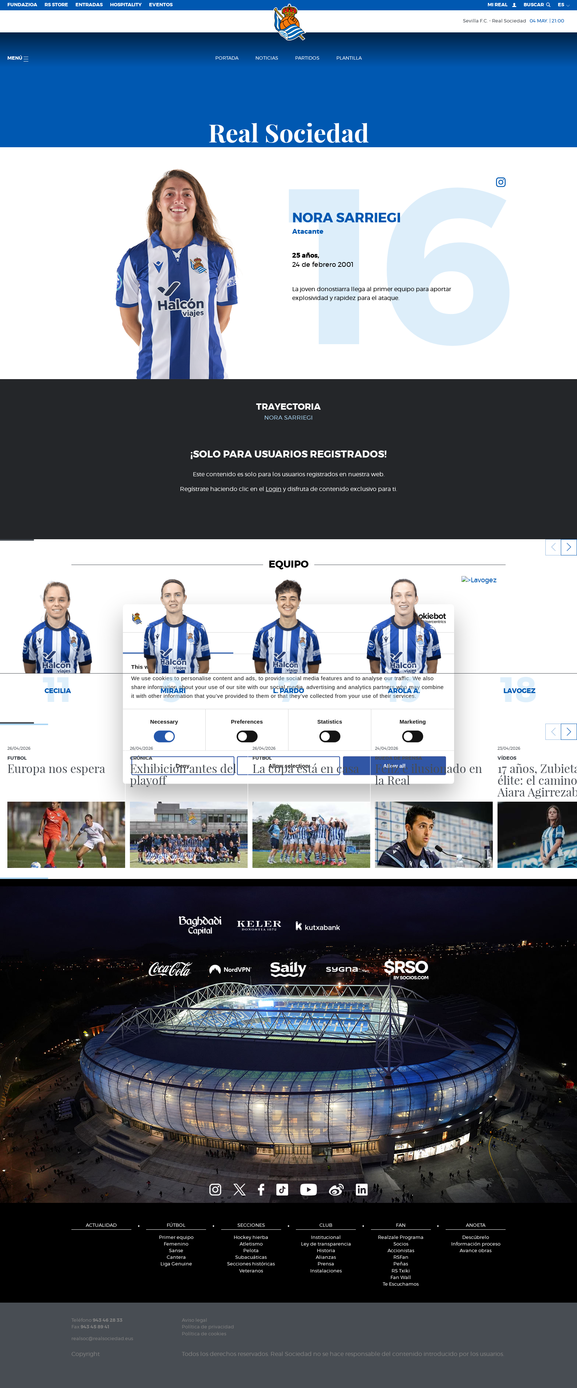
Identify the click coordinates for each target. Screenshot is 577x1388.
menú (17, 58)
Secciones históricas (251, 1264)
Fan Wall (400, 1277)
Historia (326, 1251)
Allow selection (288, 766)
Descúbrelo (475, 1237)
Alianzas (326, 1257)
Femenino (176, 1244)
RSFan (400, 1257)
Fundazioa (22, 5)
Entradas (89, 5)
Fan (401, 1225)
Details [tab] (288, 642)
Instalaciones (326, 1271)
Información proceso (475, 1244)
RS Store (56, 5)
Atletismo (251, 1244)
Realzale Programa (401, 1237)
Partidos (307, 58)
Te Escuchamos (401, 1284)
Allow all (394, 766)
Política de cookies (204, 1334)
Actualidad (101, 1225)
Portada (226, 58)
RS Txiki (401, 1271)
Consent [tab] (178, 642)
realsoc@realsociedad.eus (102, 1338)
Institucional (326, 1237)
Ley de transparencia (326, 1244)
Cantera (176, 1257)
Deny (183, 766)
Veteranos (251, 1271)
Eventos (161, 5)
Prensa (326, 1264)
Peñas (400, 1264)
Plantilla (349, 58)
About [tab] (399, 642)
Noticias (266, 58)
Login (274, 489)
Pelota (251, 1251)
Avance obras (476, 1251)
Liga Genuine (176, 1264)
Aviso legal (194, 1320)
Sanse (176, 1251)
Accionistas (400, 1251)
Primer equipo (176, 1237)
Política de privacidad (208, 1327)
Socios (400, 1244)
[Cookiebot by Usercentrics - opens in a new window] (414, 618)
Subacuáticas (251, 1257)
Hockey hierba (251, 1237)
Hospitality (126, 5)
